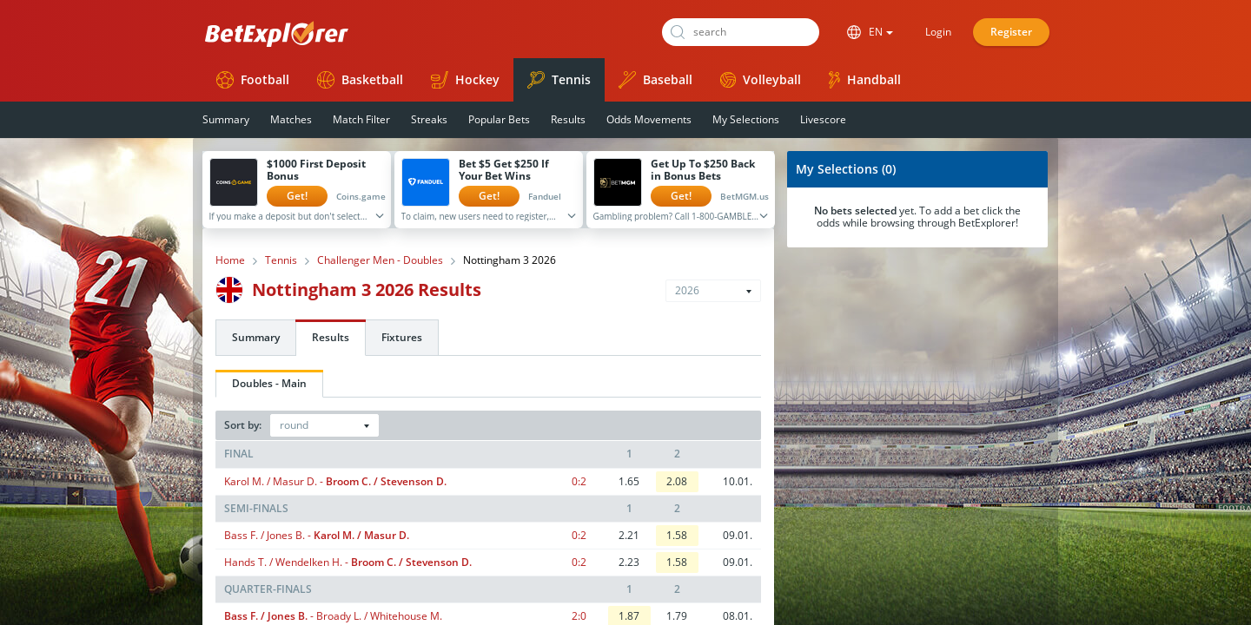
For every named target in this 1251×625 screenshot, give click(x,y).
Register (1011, 31)
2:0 (579, 616)
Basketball (360, 80)
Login (938, 31)
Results (568, 119)
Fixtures (401, 337)
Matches (291, 119)
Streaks (429, 119)
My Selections (745, 119)
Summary (225, 119)
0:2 (579, 481)
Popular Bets (499, 119)
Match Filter (361, 119)
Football (252, 80)
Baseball (655, 80)
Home (230, 260)
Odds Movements (649, 119)
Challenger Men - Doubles (380, 260)
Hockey (465, 80)
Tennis (559, 80)
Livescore (823, 119)
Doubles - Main (269, 383)
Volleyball (760, 79)
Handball (865, 80)
